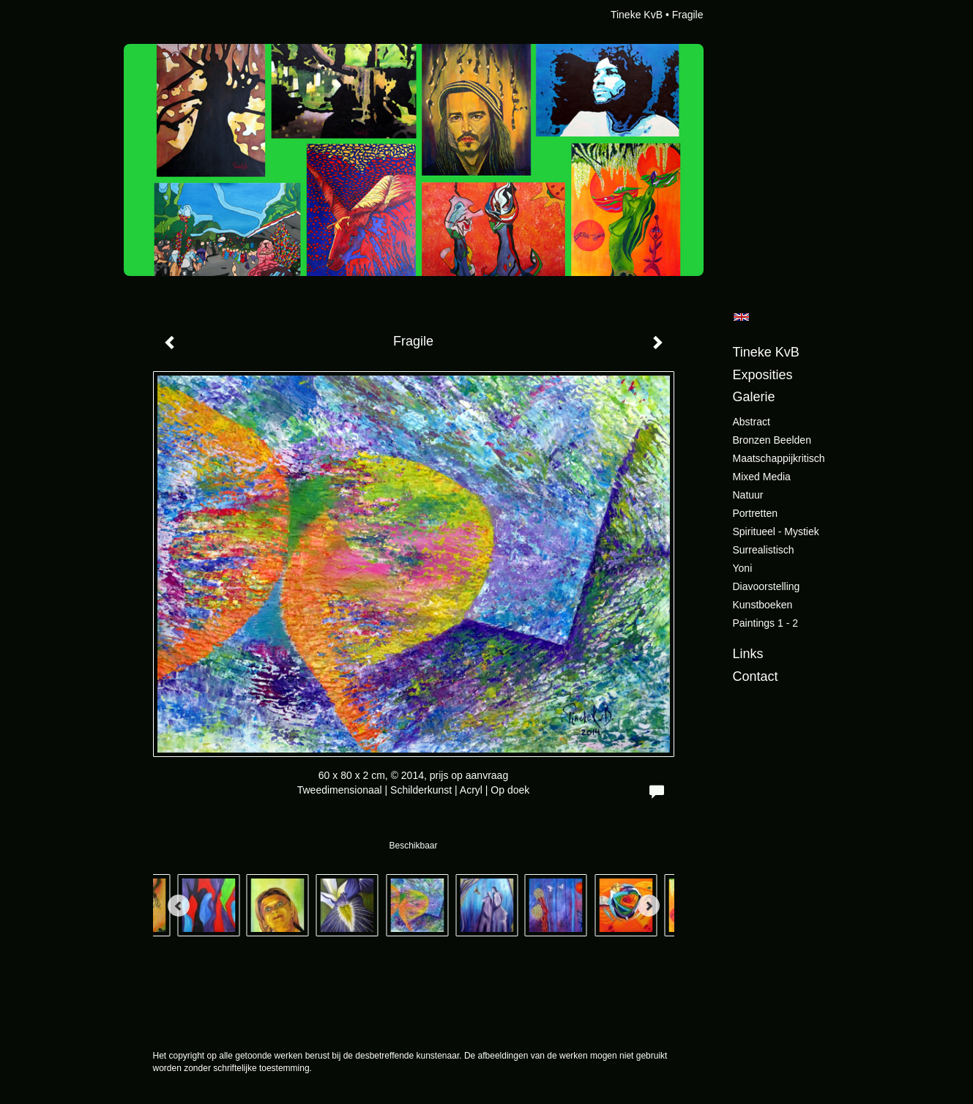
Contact (755, 676)
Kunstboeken (763, 605)
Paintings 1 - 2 (766, 623)
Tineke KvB (637, 14)
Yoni (743, 568)
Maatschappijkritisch (779, 458)
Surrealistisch (763, 550)
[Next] (649, 906)
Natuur (748, 495)
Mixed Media (762, 476)
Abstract (751, 422)
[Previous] (179, 906)
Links (748, 653)
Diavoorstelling (766, 586)
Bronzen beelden (772, 440)
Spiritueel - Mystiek (776, 531)
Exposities (763, 375)
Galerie (754, 396)
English (741, 317)
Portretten (755, 513)
